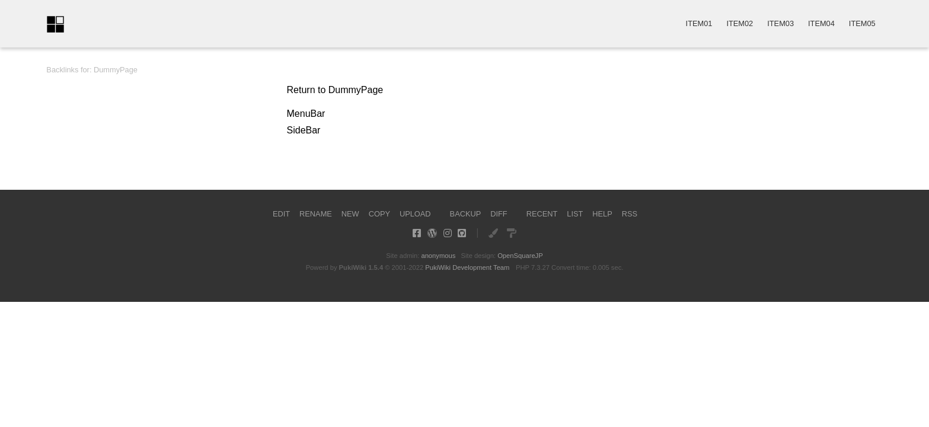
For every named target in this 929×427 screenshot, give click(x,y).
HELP (602, 213)
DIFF (498, 213)
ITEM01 (699, 24)
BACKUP (465, 213)
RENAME (315, 213)
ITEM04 (821, 24)
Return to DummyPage (335, 90)
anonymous (438, 255)
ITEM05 (862, 24)
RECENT (542, 213)
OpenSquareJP (520, 255)
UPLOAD (415, 213)
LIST (575, 213)
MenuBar (306, 114)
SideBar (304, 130)
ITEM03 (780, 24)
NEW (350, 213)
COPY (379, 213)
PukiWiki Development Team (467, 267)
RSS (629, 213)
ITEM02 (739, 24)
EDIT (281, 213)
